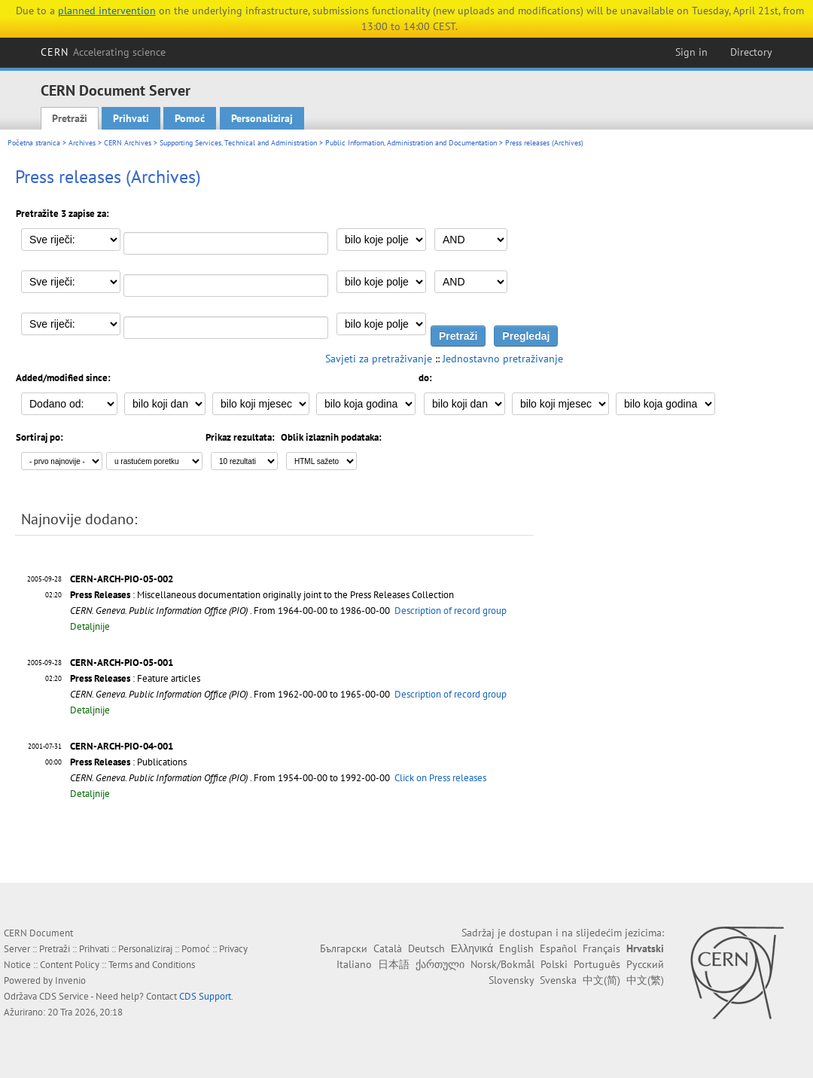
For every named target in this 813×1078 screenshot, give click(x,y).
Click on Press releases (440, 777)
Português (597, 964)
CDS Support (205, 996)
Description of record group (450, 610)
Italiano (354, 964)
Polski (554, 964)
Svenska (558, 980)
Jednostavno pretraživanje (503, 358)
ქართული (440, 964)
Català (387, 948)
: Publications (128, 762)
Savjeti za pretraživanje (378, 358)
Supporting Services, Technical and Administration (238, 143)
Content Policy (69, 964)
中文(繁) (645, 980)
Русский (645, 964)
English (516, 948)
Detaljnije (90, 626)
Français (601, 948)
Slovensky (511, 980)
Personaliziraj (262, 118)
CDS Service (64, 996)
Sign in (691, 52)
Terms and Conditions (151, 964)
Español (558, 948)
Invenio (70, 980)
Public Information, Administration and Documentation (411, 143)
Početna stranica (34, 143)
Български (343, 948)
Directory (751, 52)
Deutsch (426, 948)
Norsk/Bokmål (502, 964)
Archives (82, 143)
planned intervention (107, 10)
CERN (103, 52)
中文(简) (601, 980)
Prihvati (131, 118)
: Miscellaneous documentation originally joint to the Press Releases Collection (262, 594)
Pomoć (190, 118)
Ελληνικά (472, 948)
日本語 (394, 964)
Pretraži (69, 118)
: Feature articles (135, 678)
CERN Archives (127, 143)
